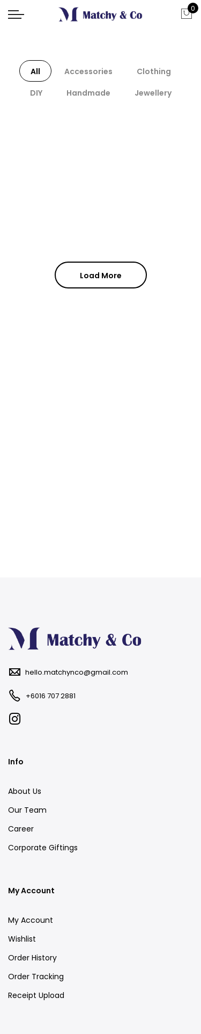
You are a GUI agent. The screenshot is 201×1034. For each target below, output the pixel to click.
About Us (24, 791)
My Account (30, 920)
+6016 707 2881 (51, 696)
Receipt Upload (36, 995)
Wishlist (22, 939)
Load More (101, 275)
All (35, 71)
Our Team (27, 810)
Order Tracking (36, 976)
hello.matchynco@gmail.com (76, 672)
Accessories (88, 71)
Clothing (154, 71)
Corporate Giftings (43, 847)
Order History (32, 957)
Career (21, 828)
